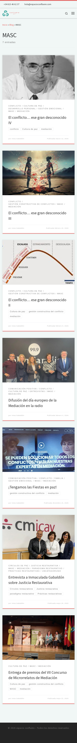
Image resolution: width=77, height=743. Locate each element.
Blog (11, 24)
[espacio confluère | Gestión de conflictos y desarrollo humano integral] (10, 13)
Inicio (4, 24)
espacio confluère (25, 728)
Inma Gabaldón (18, 139)
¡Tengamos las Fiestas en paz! (32, 487)
